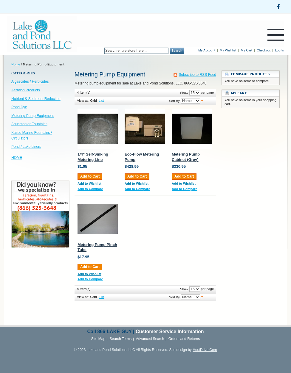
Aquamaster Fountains (29, 124)
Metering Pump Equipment (32, 116)
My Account (206, 50)
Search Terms (121, 339)
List (101, 100)
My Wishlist (228, 50)
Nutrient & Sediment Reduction (36, 99)
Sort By (174, 101)
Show (184, 93)
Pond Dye (19, 107)
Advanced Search (150, 339)
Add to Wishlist (89, 183)
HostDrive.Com (205, 350)
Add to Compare (90, 189)
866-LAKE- (109, 331)
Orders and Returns (184, 339)
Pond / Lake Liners (26, 147)
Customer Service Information (170, 331)
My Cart (246, 50)
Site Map (98, 339)
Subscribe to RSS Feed (197, 75)
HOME (16, 158)
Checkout (263, 50)
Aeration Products (25, 90)
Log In (279, 50)
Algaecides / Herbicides (30, 81)
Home (15, 64)
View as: (83, 100)
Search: (100, 51)
